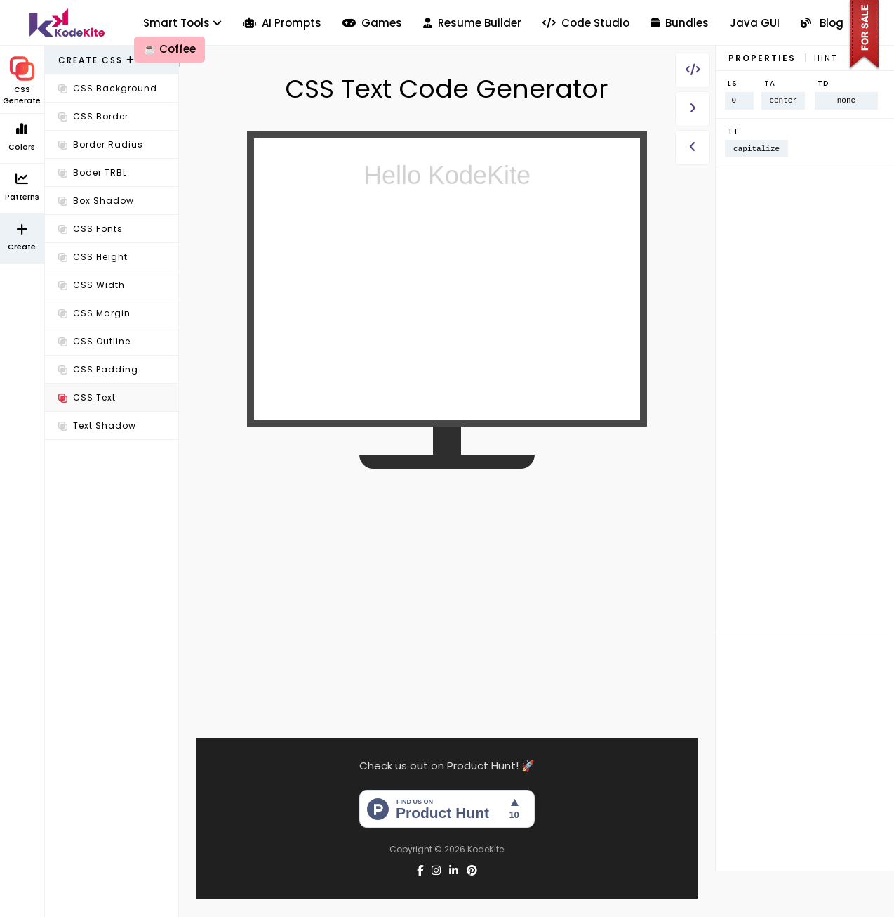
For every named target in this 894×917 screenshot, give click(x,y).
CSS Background (107, 88)
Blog (822, 22)
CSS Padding (98, 369)
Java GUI (755, 22)
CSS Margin (94, 313)
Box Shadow (96, 201)
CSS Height (93, 257)
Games (372, 22)
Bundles (680, 22)
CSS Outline (94, 341)
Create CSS (96, 60)
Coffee (169, 48)
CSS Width (91, 285)
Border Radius (100, 144)
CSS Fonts (90, 229)
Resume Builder (472, 22)
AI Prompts (282, 22)
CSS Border (93, 116)
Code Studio (585, 22)
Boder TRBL (92, 172)
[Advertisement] (111, 667)
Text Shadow (97, 425)
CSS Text (87, 397)
